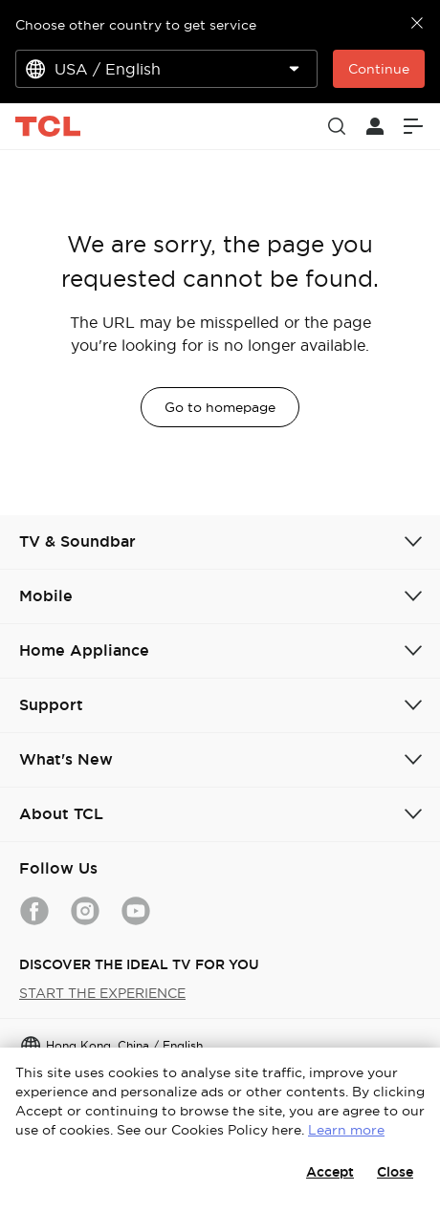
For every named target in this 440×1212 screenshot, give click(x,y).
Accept (330, 1171)
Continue (378, 68)
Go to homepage (220, 407)
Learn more (346, 1129)
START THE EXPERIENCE (102, 993)
